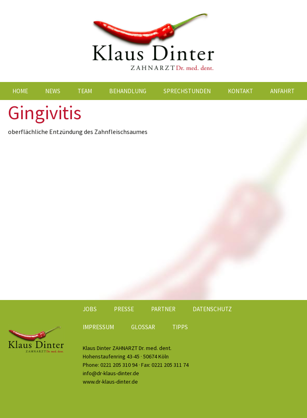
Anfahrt (282, 91)
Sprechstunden (187, 91)
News (52, 91)
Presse (124, 309)
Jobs (90, 309)
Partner (163, 309)
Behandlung (127, 91)
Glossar (143, 327)
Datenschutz (212, 309)
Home (20, 91)
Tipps (180, 327)
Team (85, 91)
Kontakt (240, 91)
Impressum (98, 327)
